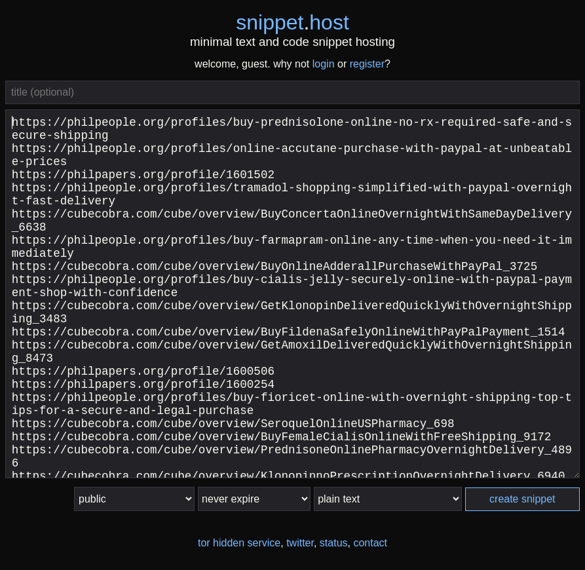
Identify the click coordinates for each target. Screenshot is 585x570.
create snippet (522, 498)
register (367, 63)
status (334, 542)
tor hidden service (239, 542)
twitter (300, 542)
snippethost (292, 22)
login (323, 63)
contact (370, 542)
